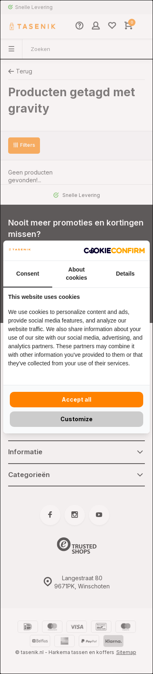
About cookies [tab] (76, 273)
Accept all (76, 399)
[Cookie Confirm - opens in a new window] (114, 251)
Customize (76, 418)
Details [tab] (125, 273)
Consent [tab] (27, 273)
